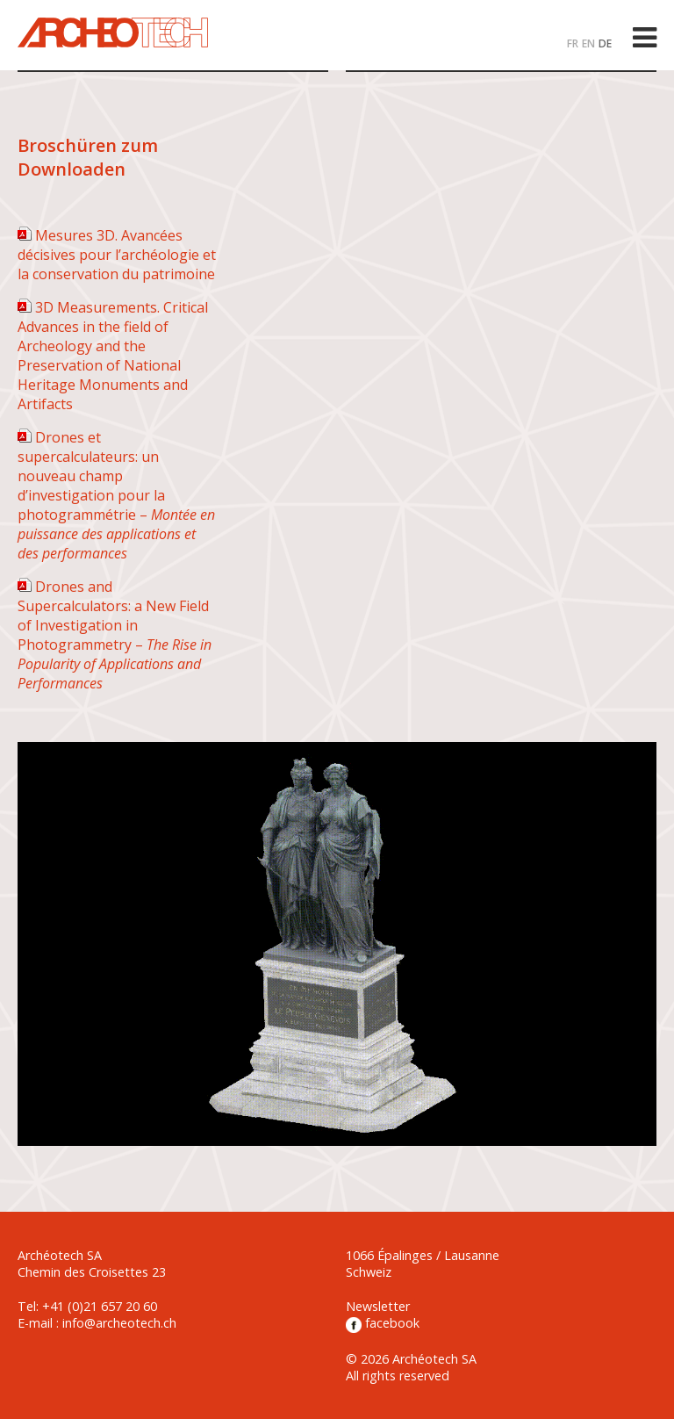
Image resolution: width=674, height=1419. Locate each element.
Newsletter (378, 1306)
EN (588, 43)
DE (605, 43)
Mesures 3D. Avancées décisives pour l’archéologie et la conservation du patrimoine (117, 255)
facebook (382, 1323)
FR (572, 43)
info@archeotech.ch (119, 1323)
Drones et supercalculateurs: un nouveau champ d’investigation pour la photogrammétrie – (116, 495)
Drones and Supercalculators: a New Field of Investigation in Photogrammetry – (115, 635)
